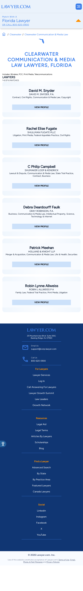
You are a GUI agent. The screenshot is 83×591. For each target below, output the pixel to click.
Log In (41, 381)
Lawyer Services (41, 375)
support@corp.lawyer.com (43, 349)
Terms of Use (63, 560)
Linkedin (41, 510)
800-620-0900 (21, 24)
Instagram (41, 516)
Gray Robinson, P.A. (41, 211)
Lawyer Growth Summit (41, 393)
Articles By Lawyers (41, 436)
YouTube (41, 534)
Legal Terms (41, 430)
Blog (41, 448)
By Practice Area (41, 479)
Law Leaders (41, 399)
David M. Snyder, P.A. (41, 94)
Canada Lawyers (41, 491)
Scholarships (41, 442)
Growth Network (41, 405)
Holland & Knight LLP (41, 251)
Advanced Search (41, 467)
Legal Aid (41, 424)
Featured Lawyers (41, 485)
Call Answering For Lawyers (41, 387)
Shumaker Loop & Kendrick (41, 170)
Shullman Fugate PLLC (41, 132)
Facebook (41, 522)
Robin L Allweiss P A (41, 289)
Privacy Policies (52, 562)
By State (41, 473)
